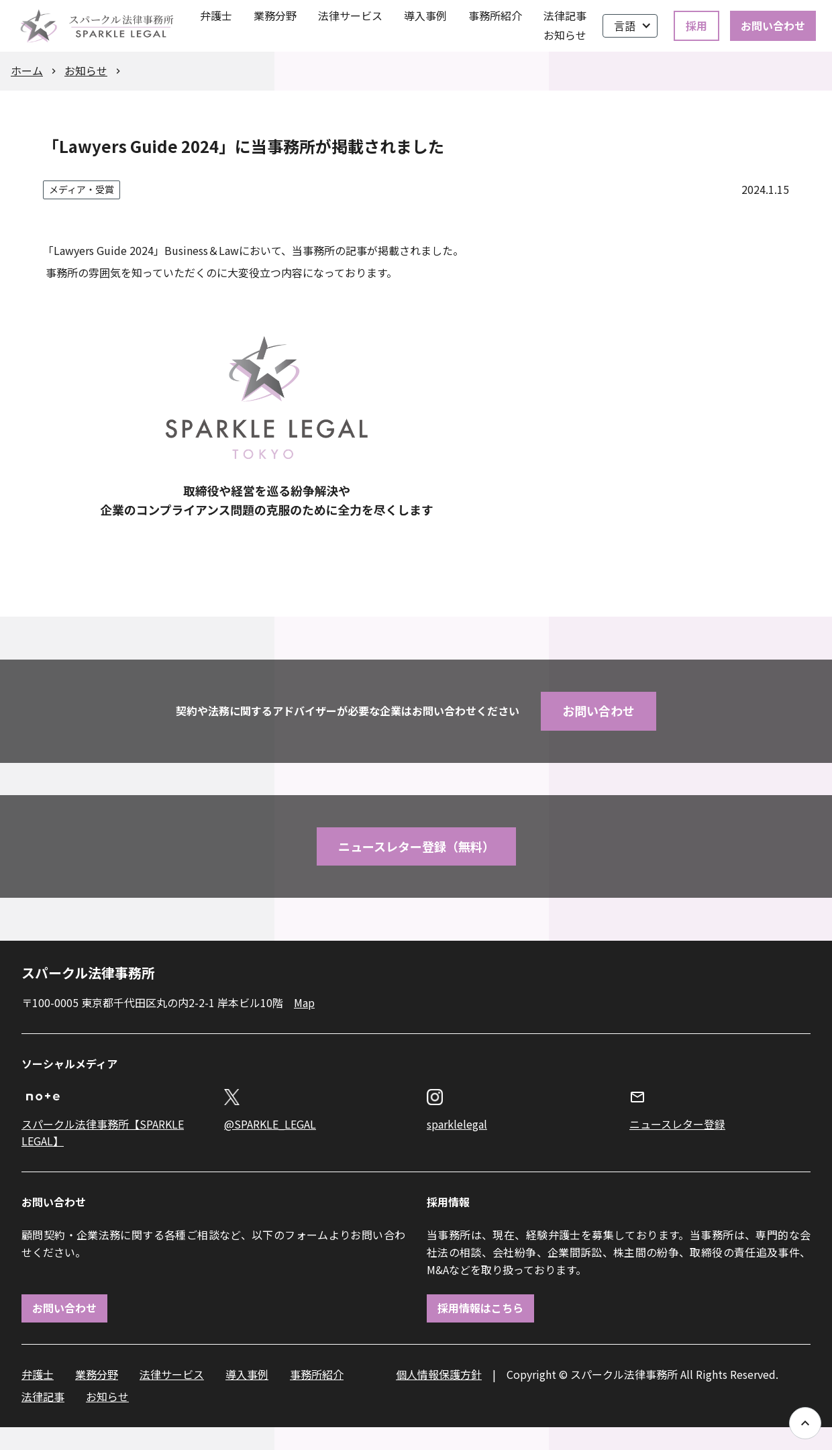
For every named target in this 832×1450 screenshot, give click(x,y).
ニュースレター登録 (677, 1124)
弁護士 (216, 15)
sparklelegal (457, 1124)
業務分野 (275, 15)
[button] (630, 26)
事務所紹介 (495, 15)
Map (304, 1002)
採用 (696, 25)
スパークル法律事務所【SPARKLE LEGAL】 (102, 1132)
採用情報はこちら (480, 1308)
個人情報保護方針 (439, 1374)
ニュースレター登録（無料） (416, 846)
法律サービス (350, 15)
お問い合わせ (773, 25)
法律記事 (564, 15)
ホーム (27, 70)
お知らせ (564, 35)
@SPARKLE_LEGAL (270, 1124)
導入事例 (425, 15)
